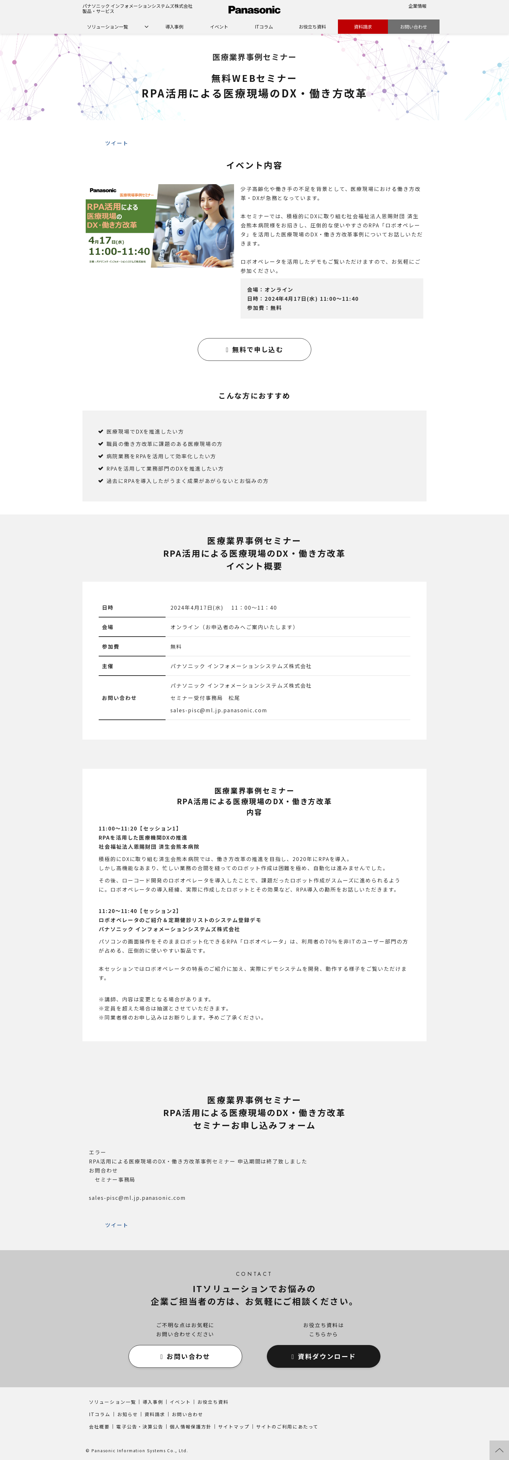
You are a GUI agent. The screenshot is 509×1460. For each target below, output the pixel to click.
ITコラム (264, 26)
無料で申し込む (257, 349)
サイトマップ (234, 1426)
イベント (219, 26)
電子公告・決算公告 (139, 1426)
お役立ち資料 (312, 26)
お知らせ (127, 1414)
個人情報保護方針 (191, 1426)
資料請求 (363, 26)
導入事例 (174, 26)
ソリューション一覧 (107, 26)
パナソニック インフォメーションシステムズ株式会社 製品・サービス (137, 8)
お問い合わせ (413, 26)
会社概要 (99, 1426)
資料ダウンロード (327, 1356)
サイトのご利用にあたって (287, 1426)
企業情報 (417, 6)
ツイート (117, 143)
